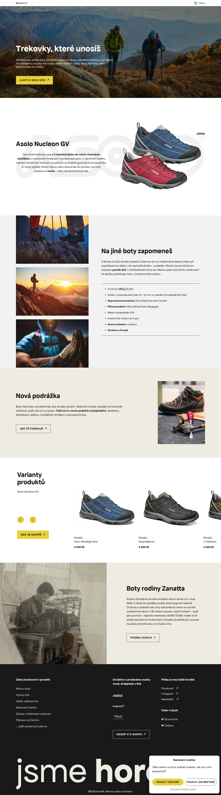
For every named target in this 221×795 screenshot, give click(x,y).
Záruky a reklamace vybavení (33, 713)
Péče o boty (23, 688)
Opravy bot (22, 695)
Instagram (167, 694)
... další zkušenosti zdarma (31, 726)
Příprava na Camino (27, 720)
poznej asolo (141, 637)
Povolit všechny (167, 782)
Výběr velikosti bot (27, 701)
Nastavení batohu (26, 707)
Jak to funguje (31, 428)
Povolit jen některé (201, 782)
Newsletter (167, 699)
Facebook (167, 688)
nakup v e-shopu (129, 734)
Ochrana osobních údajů (183, 789)
